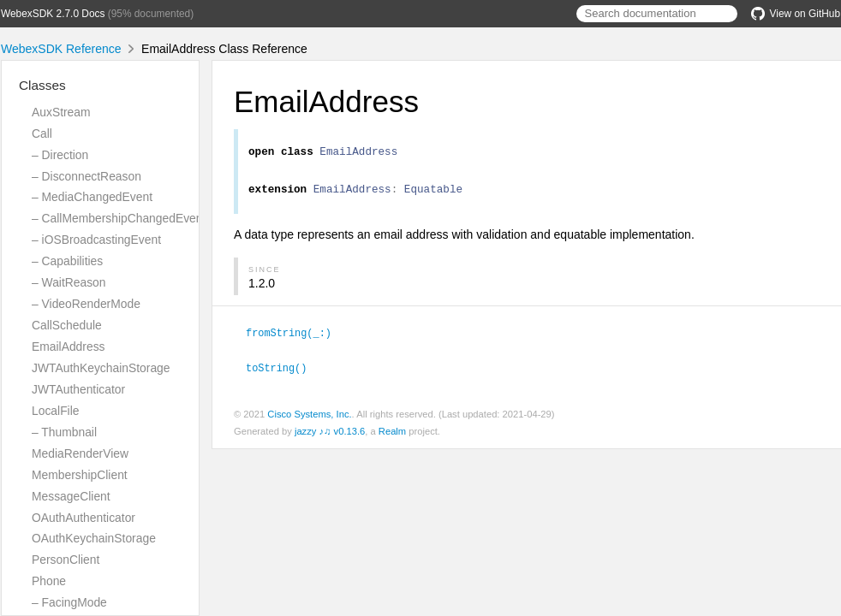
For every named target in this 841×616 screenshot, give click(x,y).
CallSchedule (67, 325)
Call (42, 133)
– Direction (60, 155)
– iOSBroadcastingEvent (96, 239)
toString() (283, 371)
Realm (392, 434)
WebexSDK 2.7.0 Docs (52, 14)
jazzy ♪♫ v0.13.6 (330, 434)
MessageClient (71, 496)
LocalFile (55, 411)
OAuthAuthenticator (83, 517)
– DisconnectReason (86, 176)
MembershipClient (80, 475)
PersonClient (65, 559)
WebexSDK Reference (61, 49)
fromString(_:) (295, 337)
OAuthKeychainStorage (94, 538)
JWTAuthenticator (78, 389)
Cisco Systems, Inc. (309, 417)
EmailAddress (68, 346)
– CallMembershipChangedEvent (119, 218)
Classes (42, 85)
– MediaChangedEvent (92, 197)
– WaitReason (69, 282)
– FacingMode (69, 602)
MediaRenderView (80, 453)
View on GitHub (795, 14)
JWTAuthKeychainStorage (101, 368)
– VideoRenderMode (86, 304)
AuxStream (61, 112)
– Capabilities (67, 261)
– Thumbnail (64, 432)
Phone (49, 581)
